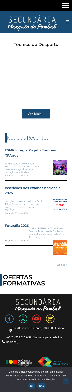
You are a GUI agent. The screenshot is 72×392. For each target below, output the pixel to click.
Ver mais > (62, 264)
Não (41, 385)
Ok (31, 385)
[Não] (66, 381)
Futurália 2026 (17, 226)
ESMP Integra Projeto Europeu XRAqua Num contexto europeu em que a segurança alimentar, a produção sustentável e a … (22, 168)
